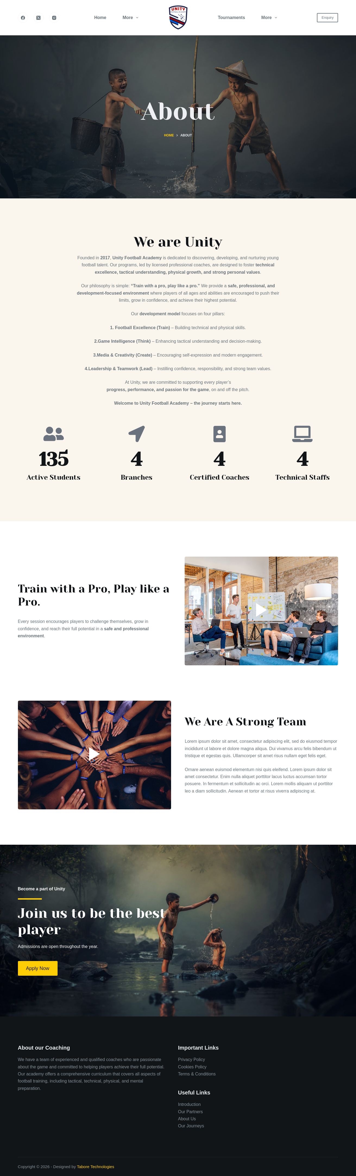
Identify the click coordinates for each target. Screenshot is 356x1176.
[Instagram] (54, 18)
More (131, 17)
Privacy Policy (191, 1059)
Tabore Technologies (95, 1166)
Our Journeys (191, 1126)
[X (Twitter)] (38, 18)
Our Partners (190, 1111)
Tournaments (231, 17)
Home (100, 17)
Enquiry (327, 17)
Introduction (189, 1104)
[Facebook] (23, 18)
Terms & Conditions (197, 1074)
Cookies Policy (192, 1067)
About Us (187, 1118)
